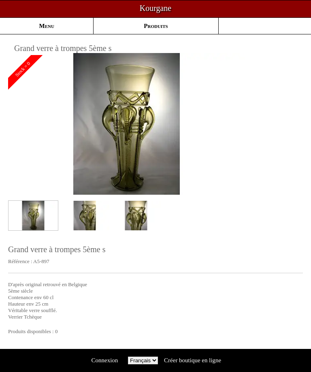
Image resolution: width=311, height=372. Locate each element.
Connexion (104, 360)
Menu (46, 26)
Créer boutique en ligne (192, 360)
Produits (156, 26)
